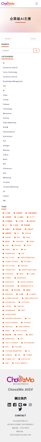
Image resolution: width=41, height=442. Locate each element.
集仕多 (6, 241)
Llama (31, 274)
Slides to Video (10, 261)
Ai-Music (26, 322)
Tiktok (7, 306)
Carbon (6, 196)
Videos (5, 155)
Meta (20, 274)
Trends (6, 100)
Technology (7, 109)
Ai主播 (5, 127)
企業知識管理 (31, 213)
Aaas (26, 237)
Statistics (24, 359)
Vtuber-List (9, 359)
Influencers (7, 168)
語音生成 (31, 221)
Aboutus (6, 150)
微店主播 (7, 335)
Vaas (6, 330)
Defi (4, 173)
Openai (7, 278)
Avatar (16, 245)
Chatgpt (6, 145)
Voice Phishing (10, 322)
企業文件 (29, 229)
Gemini (7, 237)
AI (4, 90)
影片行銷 (16, 290)
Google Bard (9, 314)
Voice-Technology (10, 72)
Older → (34, 39)
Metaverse (7, 113)
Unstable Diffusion (12, 318)
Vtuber (28, 355)
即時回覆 (25, 225)
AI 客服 (14, 225)
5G (4, 191)
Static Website (19, 363)
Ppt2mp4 (26, 261)
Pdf (4, 141)
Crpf (21, 310)
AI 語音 (20, 221)
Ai (4, 63)
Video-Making (23, 326)
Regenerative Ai (25, 286)
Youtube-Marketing (10, 187)
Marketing (7, 178)
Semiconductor (9, 132)
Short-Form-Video (28, 270)
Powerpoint (9, 253)
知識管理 (7, 233)
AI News (31, 294)
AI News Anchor (10, 298)
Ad (23, 249)
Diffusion (8, 274)
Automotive (7, 136)
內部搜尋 (7, 217)
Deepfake (8, 294)
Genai (30, 241)
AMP (6, 363)
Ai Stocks (24, 302)
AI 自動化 (19, 217)
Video (5, 95)
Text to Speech (10, 343)
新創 (5, 290)
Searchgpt (20, 278)
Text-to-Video (20, 330)
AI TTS (31, 217)
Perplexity (8, 282)
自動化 (6, 229)
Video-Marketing (9, 123)
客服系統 (17, 229)
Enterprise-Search (10, 67)
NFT (4, 164)
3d (15, 249)
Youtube (6, 182)
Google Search (25, 282)
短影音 (26, 290)
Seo (4, 86)
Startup (6, 118)
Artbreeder (9, 310)
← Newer (7, 39)
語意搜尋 (18, 213)
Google (26, 233)
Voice (27, 245)
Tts (28, 318)
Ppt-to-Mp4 (9, 266)
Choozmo (18, 241)
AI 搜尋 (6, 213)
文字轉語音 (7, 221)
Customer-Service (10, 77)
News (5, 159)
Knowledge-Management (13, 81)
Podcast (6, 104)
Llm (5, 245)
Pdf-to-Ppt (9, 257)
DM (4, 201)
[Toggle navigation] (37, 3)
